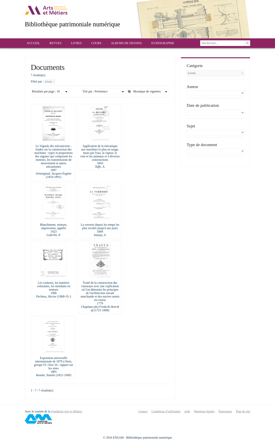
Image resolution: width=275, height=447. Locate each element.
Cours (96, 43)
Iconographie (162, 43)
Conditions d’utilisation (165, 411)
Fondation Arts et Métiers (66, 411)
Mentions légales (204, 411)
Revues (55, 43)
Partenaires (225, 411)
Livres (76, 43)
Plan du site (243, 411)
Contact (143, 411)
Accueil (33, 43)
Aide (187, 411)
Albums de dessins (126, 43)
